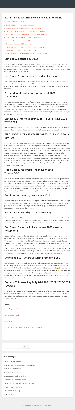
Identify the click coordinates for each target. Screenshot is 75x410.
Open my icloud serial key (12, 391)
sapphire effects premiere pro (13, 361)
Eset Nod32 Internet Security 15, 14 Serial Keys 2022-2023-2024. (26, 31)
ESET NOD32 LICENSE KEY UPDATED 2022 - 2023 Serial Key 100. (26, 34)
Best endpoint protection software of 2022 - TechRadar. (23, 28)
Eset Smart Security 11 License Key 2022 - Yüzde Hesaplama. (25, 47)
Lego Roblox (8, 321)
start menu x (8, 394)
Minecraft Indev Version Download (15, 380)
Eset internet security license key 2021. (18, 41)
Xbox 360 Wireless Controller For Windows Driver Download (23, 327)
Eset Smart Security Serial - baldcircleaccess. (20, 25)
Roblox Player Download (12, 309)
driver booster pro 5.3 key (12, 372)
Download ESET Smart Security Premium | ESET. (22, 50)
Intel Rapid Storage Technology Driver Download (19, 365)
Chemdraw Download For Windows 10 (16, 376)
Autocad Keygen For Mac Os (13, 387)
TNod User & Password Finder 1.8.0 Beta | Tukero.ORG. (24, 38)
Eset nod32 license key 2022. (15, 22)
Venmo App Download (11, 315)
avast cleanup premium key (12, 369)
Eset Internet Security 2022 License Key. (18, 44)
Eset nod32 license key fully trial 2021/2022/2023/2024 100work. (27, 53)
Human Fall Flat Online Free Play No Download (19, 383)
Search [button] (26, 347)
